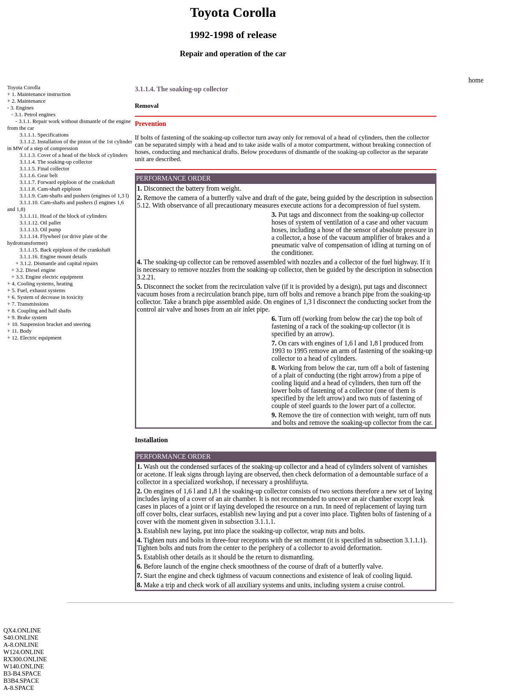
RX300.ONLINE (25, 659)
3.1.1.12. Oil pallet (40, 222)
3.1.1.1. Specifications (44, 134)
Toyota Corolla (23, 87)
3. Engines (22, 107)
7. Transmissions (30, 304)
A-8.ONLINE (20, 644)
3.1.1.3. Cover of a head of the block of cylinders (73, 155)
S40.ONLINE (20, 637)
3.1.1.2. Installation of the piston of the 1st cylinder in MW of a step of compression (69, 144)
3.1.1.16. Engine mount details (53, 256)
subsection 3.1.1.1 (249, 521)
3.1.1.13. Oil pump (40, 229)
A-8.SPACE (18, 687)
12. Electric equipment (37, 337)
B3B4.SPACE (21, 680)
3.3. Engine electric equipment (49, 277)
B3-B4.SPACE (22, 673)
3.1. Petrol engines (34, 114)
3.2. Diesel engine (35, 270)
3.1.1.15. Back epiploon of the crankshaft (64, 249)
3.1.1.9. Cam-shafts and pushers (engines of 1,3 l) (74, 195)
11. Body (22, 331)
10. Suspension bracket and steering (51, 324)
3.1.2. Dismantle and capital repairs (59, 263)
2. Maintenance (29, 101)
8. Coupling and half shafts (41, 310)
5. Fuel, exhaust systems (39, 290)
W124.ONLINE (23, 652)
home (476, 80)
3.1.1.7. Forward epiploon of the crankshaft (67, 182)
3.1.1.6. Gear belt (38, 175)
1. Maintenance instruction (41, 94)
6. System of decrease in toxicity (48, 297)
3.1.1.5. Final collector (44, 168)
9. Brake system (29, 317)
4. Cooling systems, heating (42, 283)
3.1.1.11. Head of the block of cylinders (63, 216)
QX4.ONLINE (22, 630)
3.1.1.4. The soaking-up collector (55, 162)
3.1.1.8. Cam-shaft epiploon (50, 189)
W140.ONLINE (23, 666)
